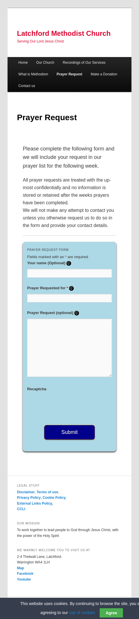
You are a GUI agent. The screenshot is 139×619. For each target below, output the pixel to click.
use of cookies (82, 612)
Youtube (24, 579)
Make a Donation (104, 74)
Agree (111, 613)
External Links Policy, (35, 503)
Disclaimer (26, 492)
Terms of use (47, 492)
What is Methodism (33, 74)
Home (23, 63)
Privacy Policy (29, 498)
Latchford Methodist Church (63, 33)
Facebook (25, 574)
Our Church (45, 63)
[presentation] (71, 406)
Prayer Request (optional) (53, 313)
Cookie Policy (54, 498)
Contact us (26, 86)
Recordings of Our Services (84, 63)
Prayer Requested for (50, 288)
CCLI (21, 509)
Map (20, 568)
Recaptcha (36, 389)
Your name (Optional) (49, 263)
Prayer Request (69, 74)
